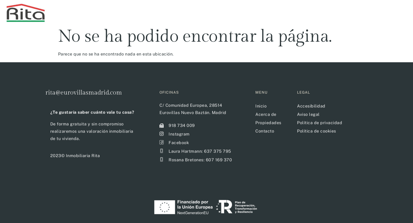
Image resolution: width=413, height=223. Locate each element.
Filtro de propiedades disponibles (327, 12)
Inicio (278, 12)
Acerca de (381, 12)
